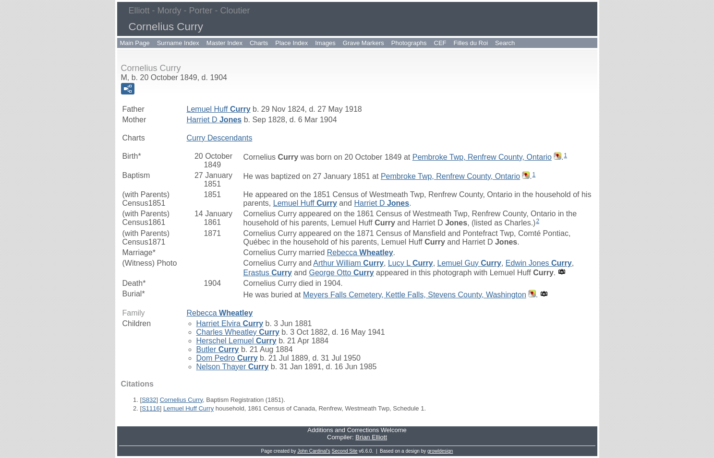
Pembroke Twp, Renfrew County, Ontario (482, 157)
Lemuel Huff (219, 109)
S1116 (151, 408)
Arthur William (348, 263)
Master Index (224, 43)
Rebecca (360, 252)
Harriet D (214, 120)
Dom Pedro (227, 358)
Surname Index (178, 43)
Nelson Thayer (232, 367)
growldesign (440, 451)
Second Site (345, 451)
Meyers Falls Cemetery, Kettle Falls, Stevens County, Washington (414, 295)
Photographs (409, 43)
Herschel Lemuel (236, 341)
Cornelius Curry (181, 399)
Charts (259, 43)
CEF (440, 43)
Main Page (135, 43)
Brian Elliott (371, 437)
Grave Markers (363, 43)
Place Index (291, 43)
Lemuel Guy (469, 263)
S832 (149, 399)
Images (325, 43)
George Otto (341, 273)
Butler (217, 349)
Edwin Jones (539, 263)
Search (505, 43)
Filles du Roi (471, 43)
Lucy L (410, 263)
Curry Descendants (220, 138)
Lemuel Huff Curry (188, 408)
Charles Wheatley (237, 332)
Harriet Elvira (230, 323)
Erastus (267, 273)
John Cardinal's (313, 451)
